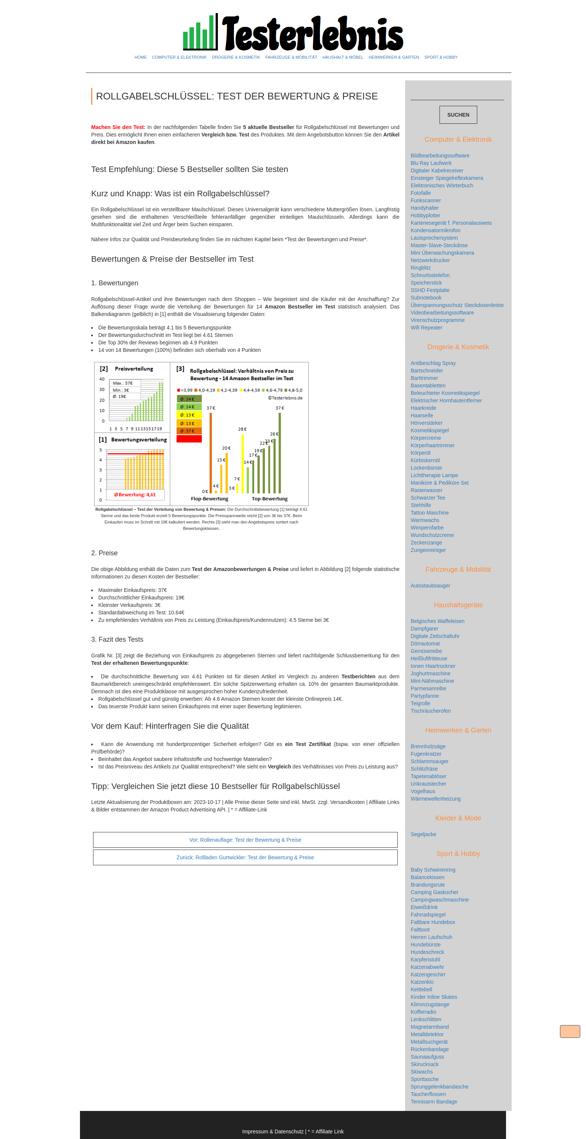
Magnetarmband (430, 1027)
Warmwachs (425, 520)
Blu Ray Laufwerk (431, 163)
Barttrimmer (424, 378)
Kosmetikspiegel (430, 430)
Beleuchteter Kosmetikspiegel (445, 393)
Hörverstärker (426, 423)
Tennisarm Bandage (434, 1102)
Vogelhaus (423, 791)
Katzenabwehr (427, 967)
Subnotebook (426, 298)
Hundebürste (426, 945)
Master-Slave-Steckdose (439, 245)
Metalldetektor (427, 1034)
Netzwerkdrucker (430, 260)
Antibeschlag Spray (433, 363)
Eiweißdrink (424, 907)
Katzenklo (422, 982)
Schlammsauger (429, 761)
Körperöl (421, 453)
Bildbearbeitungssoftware (440, 156)
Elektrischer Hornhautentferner (446, 400)
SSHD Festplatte (430, 290)
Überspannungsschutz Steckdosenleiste (457, 305)
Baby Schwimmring (433, 870)
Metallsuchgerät (429, 1042)
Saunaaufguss (427, 1057)
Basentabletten (428, 386)
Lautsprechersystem (434, 238)
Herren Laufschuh (431, 937)
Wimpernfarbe (427, 528)
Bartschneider (427, 371)
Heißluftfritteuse (429, 658)
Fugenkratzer (426, 754)
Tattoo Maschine (430, 513)
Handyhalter (425, 208)
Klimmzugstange (430, 1004)
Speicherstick (426, 283)
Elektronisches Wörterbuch (442, 185)
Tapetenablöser (429, 776)
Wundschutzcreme (432, 535)
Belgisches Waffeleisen (438, 621)
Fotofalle (421, 193)
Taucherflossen (428, 1094)
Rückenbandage (430, 1049)
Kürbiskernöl (425, 460)
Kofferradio (423, 1012)
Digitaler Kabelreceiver (437, 171)
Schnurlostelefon (430, 275)
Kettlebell (421, 989)
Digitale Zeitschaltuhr (435, 636)
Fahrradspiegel (428, 915)
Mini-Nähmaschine (432, 681)
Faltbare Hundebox (433, 922)
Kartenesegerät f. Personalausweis (451, 223)
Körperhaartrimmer (432, 445)
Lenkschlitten (426, 1019)
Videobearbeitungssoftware (442, 313)
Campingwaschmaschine (440, 900)
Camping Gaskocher (435, 892)
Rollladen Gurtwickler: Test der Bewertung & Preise (245, 857)
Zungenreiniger (428, 550)
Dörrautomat (425, 644)
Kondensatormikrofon (435, 230)
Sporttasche (425, 1079)
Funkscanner (426, 200)
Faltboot (420, 930)
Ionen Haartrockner (433, 666)
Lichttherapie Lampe (434, 475)
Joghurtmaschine (431, 673)
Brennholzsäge (428, 746)
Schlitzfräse (424, 769)
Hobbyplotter (425, 215)
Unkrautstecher (428, 784)
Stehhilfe (421, 505)
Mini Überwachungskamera (442, 253)
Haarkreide (423, 408)
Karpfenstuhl (425, 960)
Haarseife (422, 415)
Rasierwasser (426, 490)
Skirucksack (425, 1064)
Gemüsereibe (426, 651)
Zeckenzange (426, 543)
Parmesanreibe (428, 688)
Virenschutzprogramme (438, 320)
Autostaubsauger (430, 586)
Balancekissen (427, 877)
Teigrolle (420, 703)
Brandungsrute (428, 885)
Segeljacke (424, 834)
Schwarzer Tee (428, 498)
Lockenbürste (426, 468)
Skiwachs (422, 1072)
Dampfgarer (424, 629)
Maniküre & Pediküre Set (440, 483)
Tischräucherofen (431, 711)
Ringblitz (421, 268)
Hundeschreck (427, 952)
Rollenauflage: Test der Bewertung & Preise (245, 840)
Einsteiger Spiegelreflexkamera (447, 178)
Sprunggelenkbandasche (440, 1087)
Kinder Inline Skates (434, 997)
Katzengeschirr (428, 974)
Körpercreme (426, 438)
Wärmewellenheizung (436, 799)
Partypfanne (425, 696)
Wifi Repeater (426, 328)
